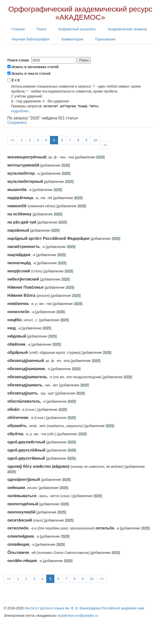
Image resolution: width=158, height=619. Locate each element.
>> (105, 145)
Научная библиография (30, 39)
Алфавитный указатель (77, 29)
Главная (18, 29)
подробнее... (21, 111)
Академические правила (127, 29)
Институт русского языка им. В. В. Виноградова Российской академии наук (84, 608)
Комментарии (72, 39)
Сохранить (17, 122)
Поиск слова (18, 60)
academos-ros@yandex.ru (78, 616)
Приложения (105, 39)
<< (13, 140)
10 (95, 140)
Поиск (41, 29)
